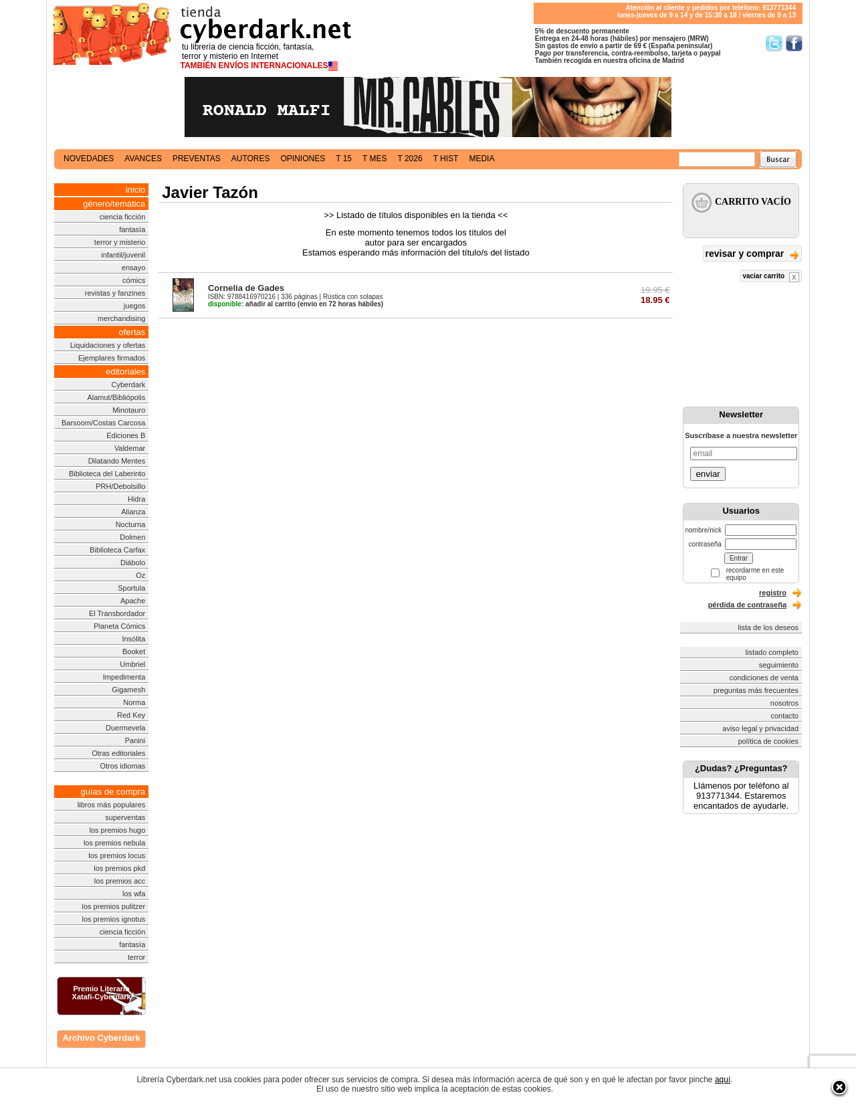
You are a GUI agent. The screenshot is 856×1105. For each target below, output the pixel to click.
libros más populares (112, 805)
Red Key (131, 715)
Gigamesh (128, 690)
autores (250, 158)
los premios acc (119, 881)
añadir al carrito (252, 304)
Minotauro (128, 410)
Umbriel (132, 664)
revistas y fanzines (115, 293)
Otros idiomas (122, 766)
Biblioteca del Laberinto (107, 474)
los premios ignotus (113, 919)
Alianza (133, 512)
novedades (89, 158)
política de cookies (768, 741)
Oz (140, 575)
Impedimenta (124, 677)
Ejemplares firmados (111, 358)
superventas (125, 817)
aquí (722, 1079)
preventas (197, 158)
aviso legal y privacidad (760, 728)
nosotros (784, 703)
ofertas (132, 332)
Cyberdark (129, 385)
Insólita (133, 639)
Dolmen (132, 537)
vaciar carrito (770, 277)
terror (136, 957)
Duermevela (125, 728)
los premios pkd (119, 868)
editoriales (125, 372)
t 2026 (409, 158)
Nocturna (131, 524)
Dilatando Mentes (117, 461)
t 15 (344, 158)
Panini (135, 740)
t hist (446, 158)
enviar (708, 474)
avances (143, 158)
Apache (132, 601)
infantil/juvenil (123, 255)
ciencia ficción (122, 217)
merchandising (122, 318)
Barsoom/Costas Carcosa (103, 423)
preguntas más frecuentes (756, 690)
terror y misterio (119, 242)
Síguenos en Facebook (794, 43)
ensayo (133, 268)
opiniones (303, 158)
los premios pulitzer (114, 906)
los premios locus (116, 855)
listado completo (772, 652)
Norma (134, 702)
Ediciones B (125, 435)
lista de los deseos (768, 627)
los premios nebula (114, 843)
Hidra (136, 499)
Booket (133, 651)
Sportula (131, 588)
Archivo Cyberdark (101, 1038)
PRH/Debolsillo (120, 486)
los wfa (133, 894)
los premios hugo (117, 830)
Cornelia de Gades (246, 288)
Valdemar (129, 448)
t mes (374, 158)
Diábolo (132, 563)
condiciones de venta (764, 678)
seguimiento (778, 665)
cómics (133, 280)
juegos (134, 306)
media (481, 158)
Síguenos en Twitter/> (774, 43)
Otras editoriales (118, 753)
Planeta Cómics (119, 626)
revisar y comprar (752, 254)
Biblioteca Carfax (117, 550)
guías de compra (112, 792)
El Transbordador (117, 613)
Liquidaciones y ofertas (108, 345)
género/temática (114, 204)
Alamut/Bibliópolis (116, 397)
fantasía (132, 229)
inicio (136, 190)
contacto (784, 716)
